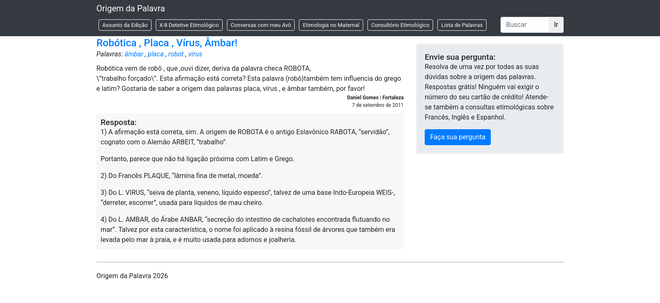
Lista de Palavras (461, 25)
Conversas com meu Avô (261, 25)
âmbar (134, 54)
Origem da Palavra (130, 8)
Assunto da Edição (125, 25)
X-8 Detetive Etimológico (189, 25)
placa (156, 54)
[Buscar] (524, 25)
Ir (556, 25)
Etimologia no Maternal (331, 25)
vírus (195, 54)
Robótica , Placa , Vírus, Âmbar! (166, 43)
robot (176, 54)
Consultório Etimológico (400, 25)
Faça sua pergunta (457, 137)
